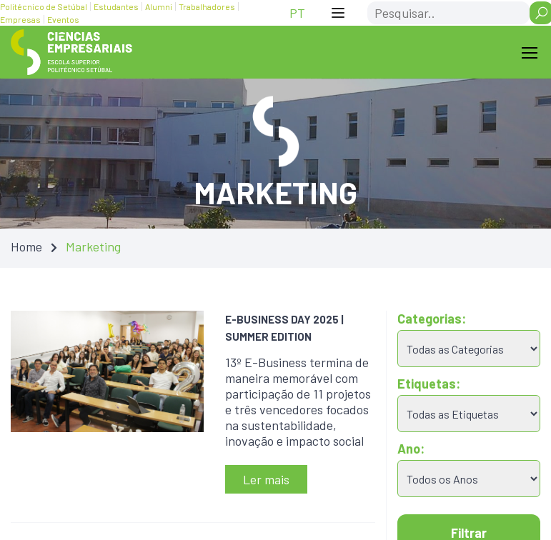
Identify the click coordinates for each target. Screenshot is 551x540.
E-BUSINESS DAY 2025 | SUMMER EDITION (284, 328)
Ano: (411, 448)
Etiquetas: (428, 383)
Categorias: (431, 318)
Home (26, 246)
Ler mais (266, 479)
